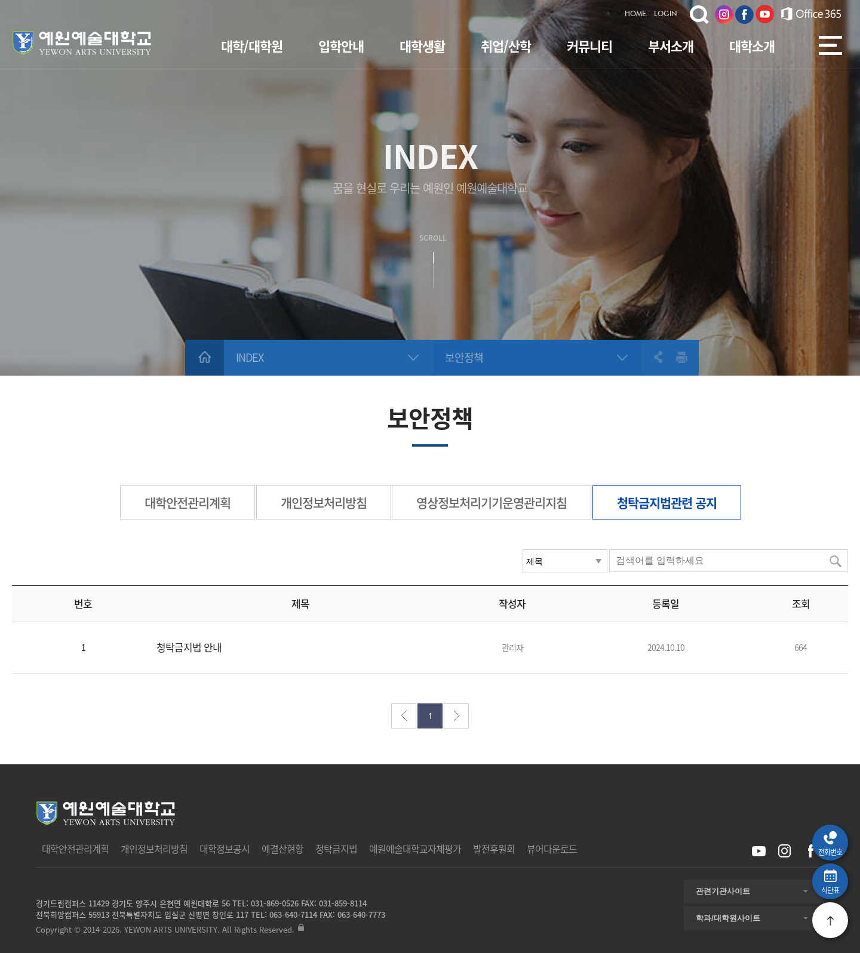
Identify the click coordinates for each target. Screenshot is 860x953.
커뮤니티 (589, 46)
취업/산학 (506, 46)
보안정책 (464, 357)
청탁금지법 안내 (189, 647)
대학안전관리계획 (188, 502)
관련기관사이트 (723, 891)
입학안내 (341, 46)
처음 (403, 715)
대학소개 (752, 46)
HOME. (636, 14)
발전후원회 (494, 848)
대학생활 (422, 46)
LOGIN (665, 14)
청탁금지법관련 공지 (667, 502)
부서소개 (670, 46)
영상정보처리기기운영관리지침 (491, 502)
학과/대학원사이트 (728, 918)
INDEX (249, 357)
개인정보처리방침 (324, 502)
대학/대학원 (251, 46)
